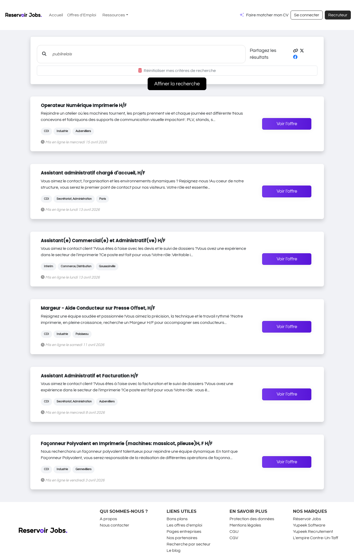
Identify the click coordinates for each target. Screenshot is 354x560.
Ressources (113, 15)
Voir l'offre (287, 123)
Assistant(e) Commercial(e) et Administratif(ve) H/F (103, 240)
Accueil (56, 15)
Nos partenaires (182, 538)
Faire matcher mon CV (267, 15)
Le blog (174, 550)
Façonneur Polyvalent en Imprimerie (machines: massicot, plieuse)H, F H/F (126, 443)
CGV (234, 538)
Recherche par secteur (189, 544)
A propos (108, 519)
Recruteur (337, 15)
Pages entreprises (184, 531)
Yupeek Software (309, 525)
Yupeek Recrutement (313, 531)
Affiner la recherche (177, 83)
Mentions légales (245, 525)
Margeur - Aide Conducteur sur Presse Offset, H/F (98, 308)
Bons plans (177, 519)
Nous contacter (114, 525)
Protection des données (252, 519)
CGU (234, 531)
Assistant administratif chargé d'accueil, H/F (93, 173)
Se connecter (306, 15)
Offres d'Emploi (81, 15)
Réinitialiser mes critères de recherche (177, 71)
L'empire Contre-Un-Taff (315, 538)
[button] (295, 51)
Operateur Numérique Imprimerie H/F (84, 105)
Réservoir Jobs (307, 519)
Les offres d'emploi (184, 525)
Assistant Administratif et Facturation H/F (89, 376)
